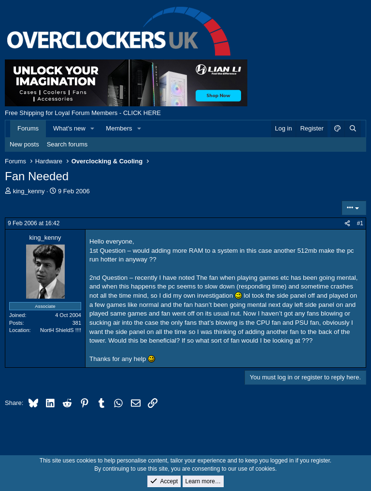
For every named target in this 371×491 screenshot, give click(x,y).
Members (119, 128)
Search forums (67, 144)
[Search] (352, 128)
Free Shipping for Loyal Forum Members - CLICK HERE (83, 112)
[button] (92, 128)
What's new (69, 128)
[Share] (347, 223)
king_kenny (29, 191)
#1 (360, 223)
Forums (28, 128)
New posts (24, 144)
